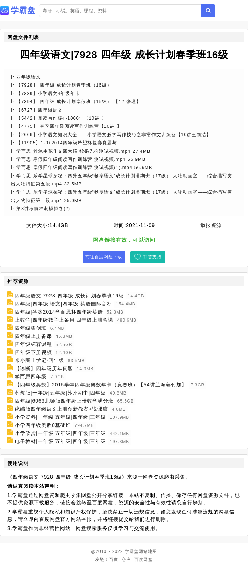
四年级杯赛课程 (33, 344)
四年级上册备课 (33, 336)
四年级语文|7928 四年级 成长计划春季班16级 (69, 295)
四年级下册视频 (33, 352)
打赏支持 (152, 256)
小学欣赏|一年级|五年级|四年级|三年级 (60, 433)
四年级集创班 (31, 328)
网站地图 (148, 551)
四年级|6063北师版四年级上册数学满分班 (64, 401)
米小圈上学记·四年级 (39, 360)
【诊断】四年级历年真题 (44, 368)
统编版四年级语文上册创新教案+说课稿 (61, 409)
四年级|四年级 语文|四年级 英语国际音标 (63, 304)
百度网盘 (143, 559)
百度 (113, 559)
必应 (126, 559)
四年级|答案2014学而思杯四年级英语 (59, 312)
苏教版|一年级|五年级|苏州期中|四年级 (60, 393)
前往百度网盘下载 (103, 256)
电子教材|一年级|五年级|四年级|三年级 (60, 441)
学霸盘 (132, 551)
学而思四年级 (31, 376)
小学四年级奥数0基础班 (43, 425)
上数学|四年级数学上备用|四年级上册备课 (64, 320)
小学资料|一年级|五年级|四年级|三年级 (60, 417)
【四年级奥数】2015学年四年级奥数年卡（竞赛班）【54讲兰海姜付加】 (101, 384)
